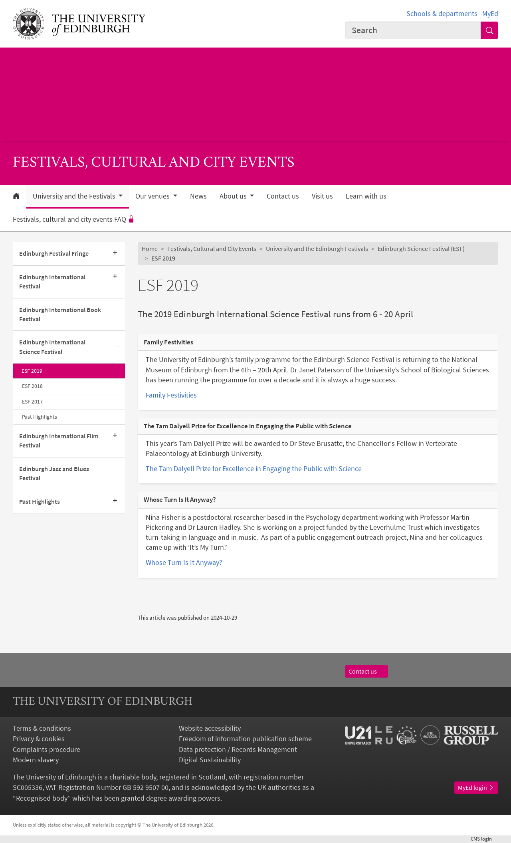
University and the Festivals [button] (75, 196)
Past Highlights (39, 416)
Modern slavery (36, 760)
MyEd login (476, 787)
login (484, 839)
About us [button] (234, 196)
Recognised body (41, 798)
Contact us (283, 196)
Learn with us (366, 196)
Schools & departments (441, 13)
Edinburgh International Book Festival (60, 314)
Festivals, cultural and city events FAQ (74, 219)
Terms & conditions (42, 728)
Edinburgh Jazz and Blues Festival (54, 473)
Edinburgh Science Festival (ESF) (421, 249)
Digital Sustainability (210, 760)
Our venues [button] (153, 196)
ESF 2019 (32, 370)
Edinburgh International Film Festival (58, 440)
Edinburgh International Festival (52, 281)
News (198, 196)
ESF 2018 (32, 386)
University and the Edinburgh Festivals (317, 249)
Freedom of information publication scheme (245, 738)
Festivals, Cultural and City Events (211, 249)
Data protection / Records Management (238, 749)
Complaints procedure (46, 749)
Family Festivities (171, 395)
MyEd (490, 13)
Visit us (322, 196)
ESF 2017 (32, 401)
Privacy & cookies (39, 738)
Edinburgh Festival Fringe (54, 253)
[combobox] (413, 30)
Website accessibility (210, 728)
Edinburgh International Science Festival (52, 346)
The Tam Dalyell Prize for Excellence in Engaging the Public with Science (254, 468)
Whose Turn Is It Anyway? (184, 562)
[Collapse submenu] (118, 347)
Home (150, 249)
